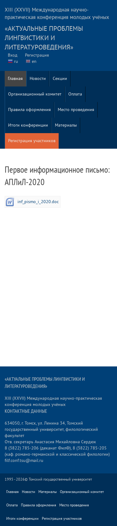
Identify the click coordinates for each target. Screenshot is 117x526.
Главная (15, 78)
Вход (12, 55)
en (34, 61)
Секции (60, 78)
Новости (38, 78)
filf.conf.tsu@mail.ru (24, 460)
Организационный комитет (34, 94)
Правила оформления (29, 109)
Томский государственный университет (60, 479)
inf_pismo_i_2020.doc (38, 201)
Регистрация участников (32, 140)
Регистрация (37, 55)
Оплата (75, 94)
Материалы (66, 125)
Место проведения (76, 109)
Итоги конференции (28, 125)
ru (16, 61)
